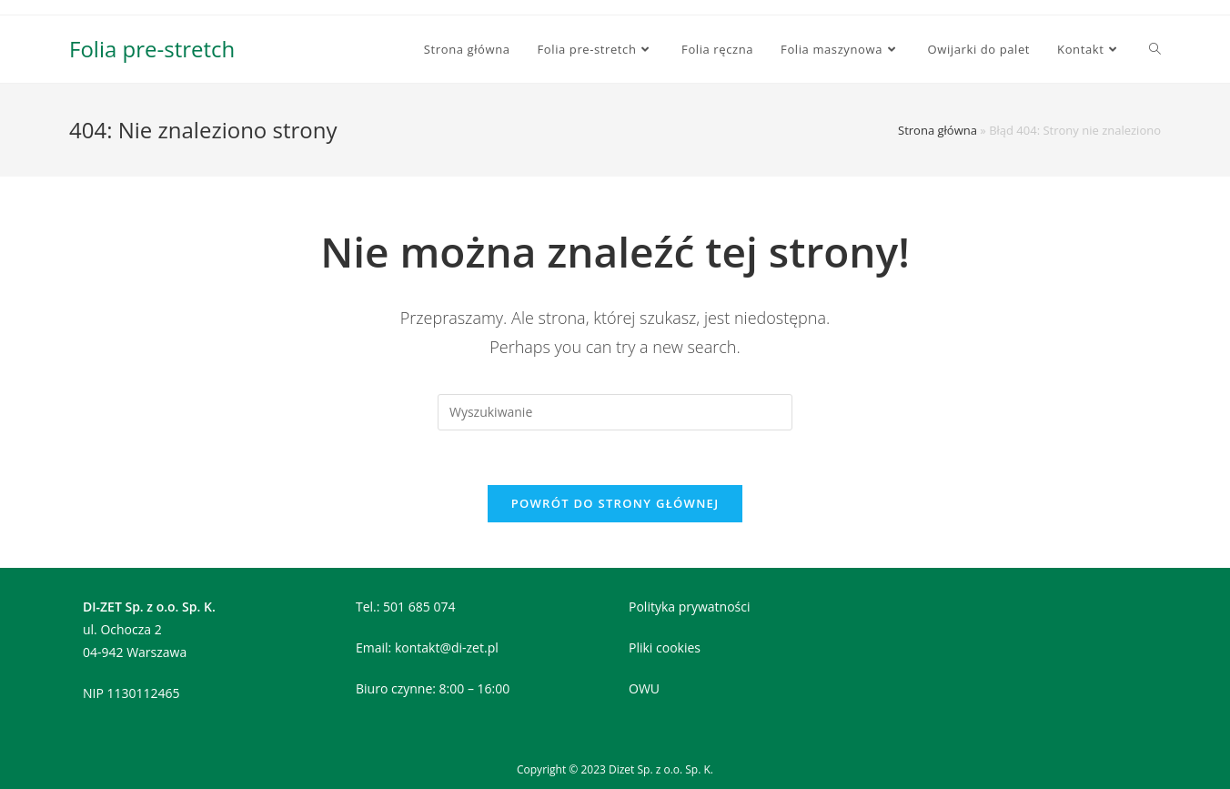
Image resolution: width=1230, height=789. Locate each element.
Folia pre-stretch (152, 49)
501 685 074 (419, 606)
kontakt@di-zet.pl (447, 647)
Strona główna (937, 130)
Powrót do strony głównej (615, 503)
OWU (644, 688)
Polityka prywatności (690, 606)
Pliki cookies (665, 647)
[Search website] (1155, 49)
